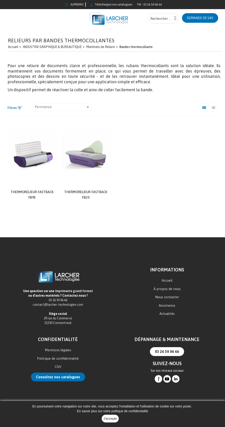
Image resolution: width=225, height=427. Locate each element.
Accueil (167, 280)
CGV (58, 366)
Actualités (167, 313)
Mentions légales (58, 350)
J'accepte (110, 418)
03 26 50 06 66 (167, 351)
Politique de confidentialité (58, 358)
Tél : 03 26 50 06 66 (149, 4)
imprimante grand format (74, 291)
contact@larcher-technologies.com (58, 304)
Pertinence (63, 107)
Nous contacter (167, 297)
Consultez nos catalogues (58, 377)
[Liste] (213, 107)
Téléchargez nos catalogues (111, 4)
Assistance (167, 305)
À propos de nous (167, 289)
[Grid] (204, 107)
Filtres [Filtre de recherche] (15, 108)
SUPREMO (74, 4)
